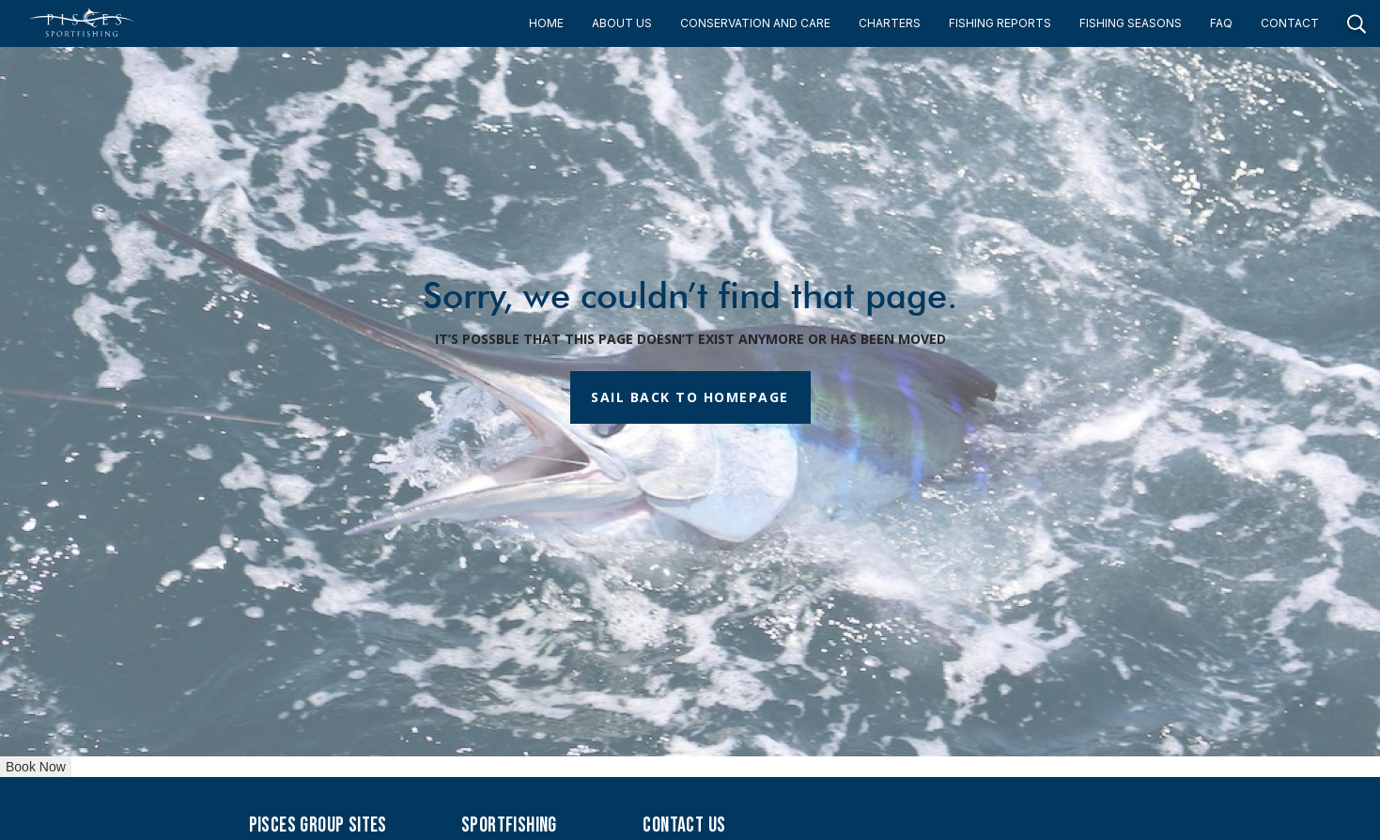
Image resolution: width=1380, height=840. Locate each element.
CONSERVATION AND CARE (755, 23)
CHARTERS (890, 23)
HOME (546, 23)
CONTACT (1290, 23)
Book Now (36, 766)
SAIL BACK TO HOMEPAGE (690, 397)
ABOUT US (622, 23)
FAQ (1221, 23)
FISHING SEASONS (1130, 23)
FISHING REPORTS (1000, 23)
